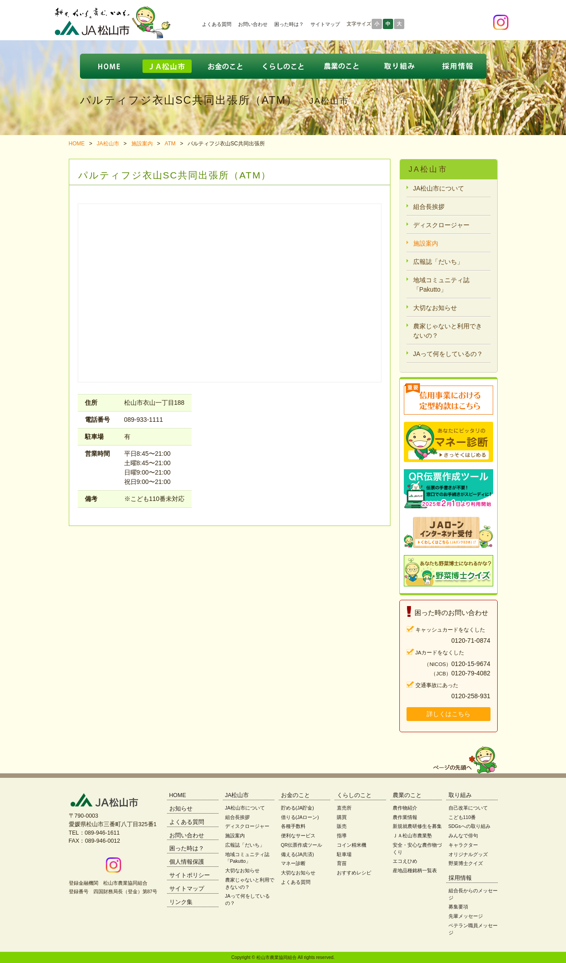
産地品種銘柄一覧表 (415, 870)
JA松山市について (438, 188)
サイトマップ (325, 24)
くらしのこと (354, 795)
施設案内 (142, 143)
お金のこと (295, 795)
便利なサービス (298, 835)
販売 (342, 826)
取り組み (460, 795)
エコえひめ (405, 861)
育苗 (342, 863)
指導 (342, 835)
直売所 (344, 807)
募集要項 (458, 906)
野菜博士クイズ (466, 863)
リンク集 (181, 902)
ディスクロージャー (441, 225)
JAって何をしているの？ (448, 353)
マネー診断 (293, 863)
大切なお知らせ (435, 307)
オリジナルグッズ (468, 854)
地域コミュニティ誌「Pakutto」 (441, 284)
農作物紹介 (405, 807)
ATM (170, 143)
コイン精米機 (351, 845)
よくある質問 (216, 24)
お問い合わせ (253, 24)
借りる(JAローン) (300, 817)
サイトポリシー (189, 875)
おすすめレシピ (354, 872)
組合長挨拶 (428, 206)
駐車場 (344, 854)
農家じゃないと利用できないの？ (447, 330)
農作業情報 (405, 817)
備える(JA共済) (297, 854)
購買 (342, 817)
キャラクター (463, 845)
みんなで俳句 (463, 835)
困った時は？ (289, 24)
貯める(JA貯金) (297, 807)
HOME (77, 143)
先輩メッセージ (466, 916)
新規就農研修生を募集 (417, 826)
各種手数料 (293, 826)
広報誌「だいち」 (438, 261)
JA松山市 (108, 143)
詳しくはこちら (448, 713)
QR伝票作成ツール (302, 845)
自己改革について (468, 807)
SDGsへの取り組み (470, 826)
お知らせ (181, 809)
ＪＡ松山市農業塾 (412, 835)
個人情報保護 (186, 862)
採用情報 (460, 878)
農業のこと (407, 795)
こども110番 (462, 817)
